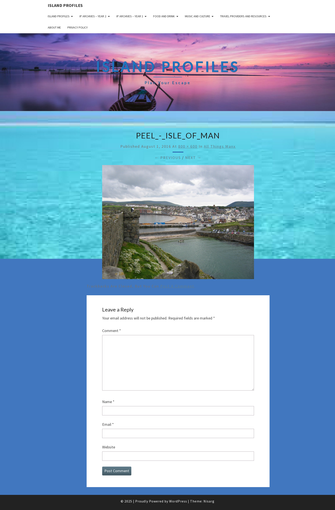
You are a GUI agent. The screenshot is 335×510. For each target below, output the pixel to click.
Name (108, 401)
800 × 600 (187, 146)
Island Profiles (65, 5)
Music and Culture (197, 16)
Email (108, 424)
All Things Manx (220, 146)
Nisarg (208, 501)
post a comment (177, 286)
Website (108, 447)
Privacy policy (77, 27)
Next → (193, 157)
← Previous (168, 157)
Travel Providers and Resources (243, 16)
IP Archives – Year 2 (92, 16)
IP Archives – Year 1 (129, 16)
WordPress (178, 501)
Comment (111, 330)
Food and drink (164, 16)
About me (54, 27)
